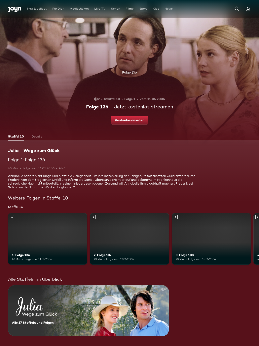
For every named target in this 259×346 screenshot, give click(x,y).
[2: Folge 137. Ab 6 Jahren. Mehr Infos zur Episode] (129, 239)
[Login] (248, 8)
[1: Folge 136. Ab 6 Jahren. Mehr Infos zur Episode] (47, 239)
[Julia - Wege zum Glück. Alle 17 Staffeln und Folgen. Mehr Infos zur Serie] (88, 310)
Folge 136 (129, 72)
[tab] (16, 137)
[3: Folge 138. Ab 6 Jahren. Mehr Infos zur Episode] (211, 239)
